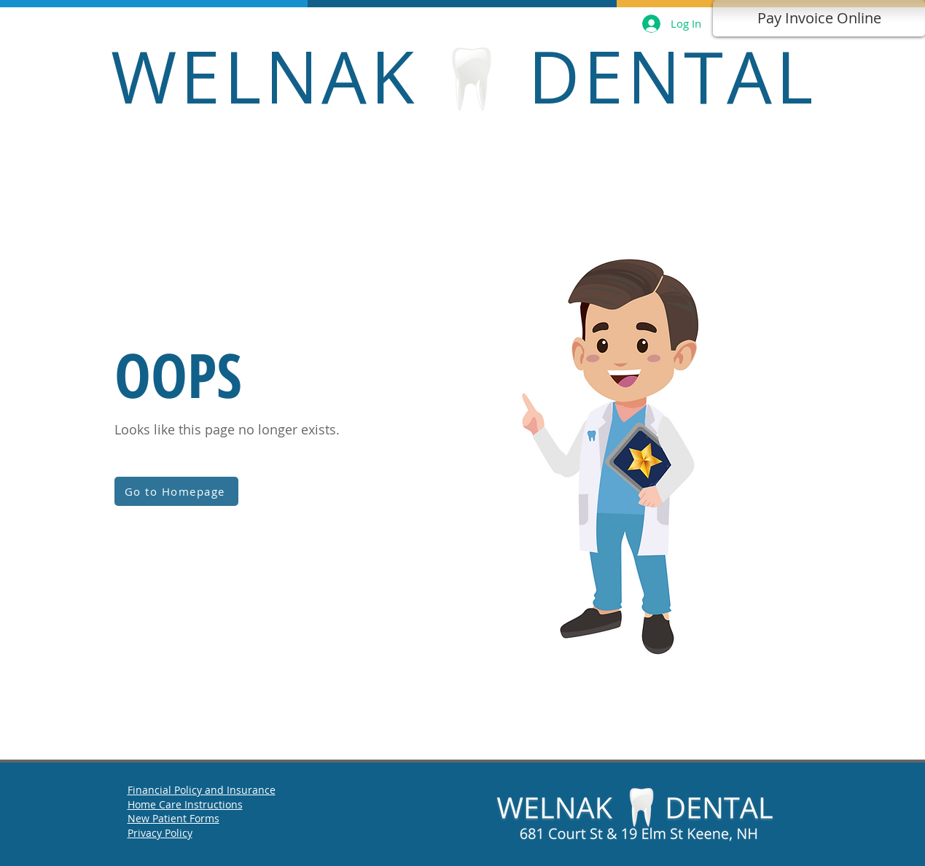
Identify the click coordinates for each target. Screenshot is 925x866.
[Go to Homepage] (176, 491)
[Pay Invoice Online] (819, 18)
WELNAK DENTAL (463, 76)
